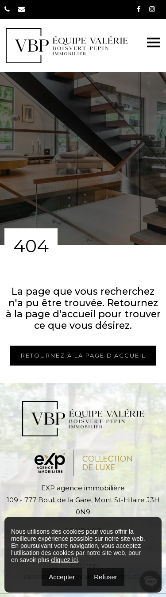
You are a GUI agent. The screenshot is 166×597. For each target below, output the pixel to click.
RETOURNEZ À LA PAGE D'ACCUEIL (83, 355)
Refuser (105, 577)
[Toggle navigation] (153, 42)
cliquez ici (64, 559)
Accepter (62, 577)
